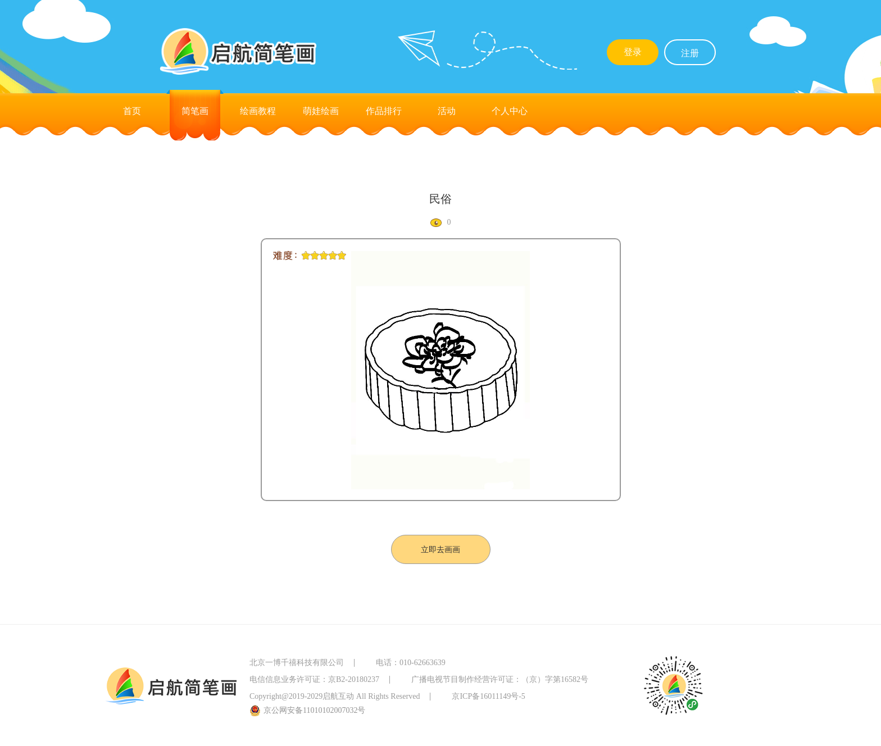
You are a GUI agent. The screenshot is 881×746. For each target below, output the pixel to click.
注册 (690, 53)
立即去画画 (440, 549)
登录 (633, 52)
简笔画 (194, 111)
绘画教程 (258, 111)
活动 (447, 111)
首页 (132, 111)
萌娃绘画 (321, 111)
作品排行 (384, 111)
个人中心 (510, 111)
